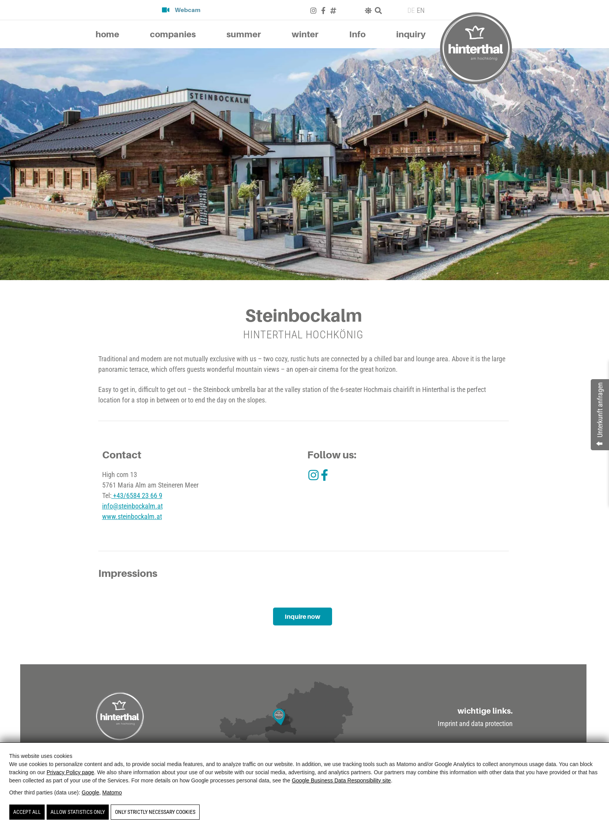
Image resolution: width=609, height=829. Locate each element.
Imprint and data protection (475, 724)
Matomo (112, 792)
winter (305, 34)
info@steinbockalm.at (132, 506)
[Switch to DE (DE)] (410, 10)
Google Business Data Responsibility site (341, 780)
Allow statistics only (77, 812)
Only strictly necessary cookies (155, 812)
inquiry (411, 34)
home (107, 34)
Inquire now (302, 616)
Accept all (27, 812)
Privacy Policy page (70, 772)
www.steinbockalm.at (132, 516)
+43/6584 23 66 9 (136, 495)
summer (243, 34)
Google (90, 792)
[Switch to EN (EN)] (420, 10)
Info (357, 34)
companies (173, 34)
